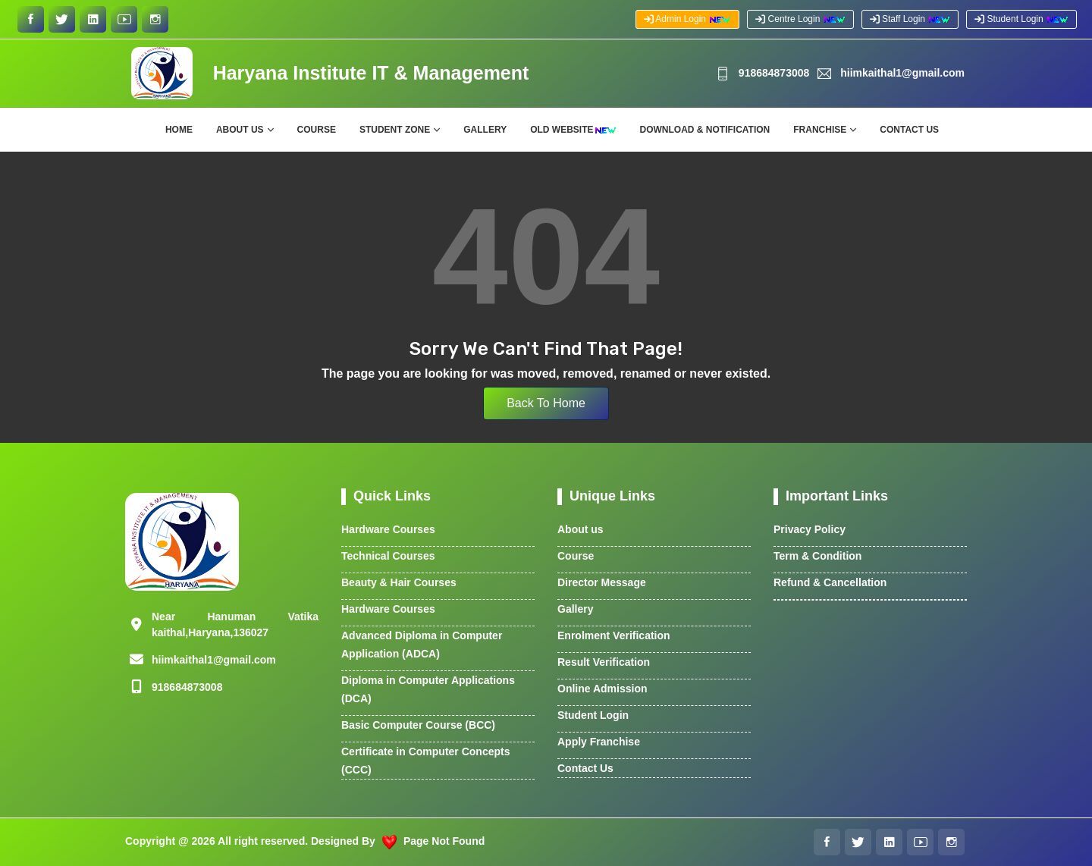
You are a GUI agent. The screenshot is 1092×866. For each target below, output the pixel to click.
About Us (240, 129)
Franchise (819, 129)
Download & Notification (705, 129)
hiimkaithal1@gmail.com (891, 73)
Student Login (1021, 19)
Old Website (573, 130)
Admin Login (688, 19)
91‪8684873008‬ (762, 73)
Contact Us (909, 129)
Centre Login (800, 19)
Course (316, 129)
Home (179, 129)
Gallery (485, 129)
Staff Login (910, 19)
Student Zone (394, 129)
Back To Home (546, 403)
